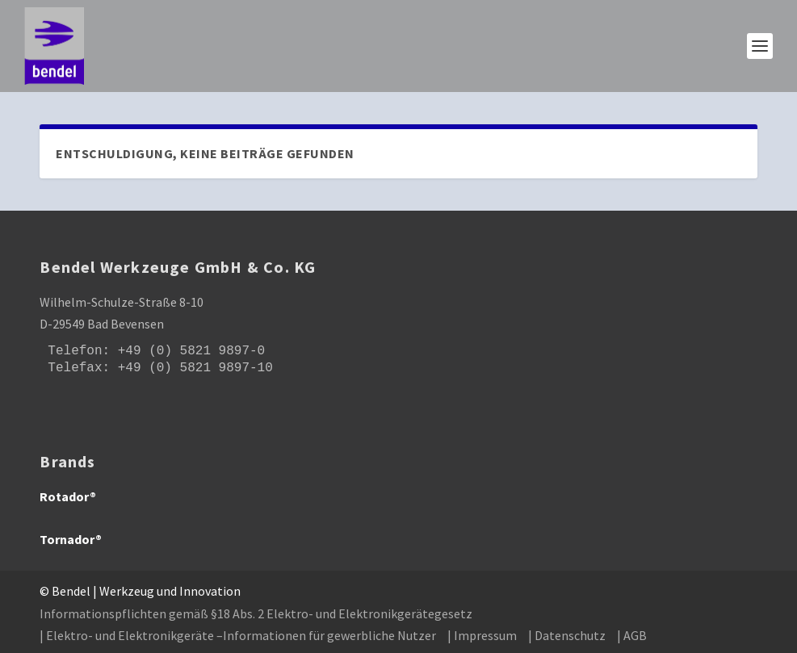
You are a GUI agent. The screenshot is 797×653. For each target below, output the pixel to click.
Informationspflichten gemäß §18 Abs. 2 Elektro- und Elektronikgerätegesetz (256, 613)
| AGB (632, 635)
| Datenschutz (567, 635)
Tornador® (71, 539)
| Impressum (482, 635)
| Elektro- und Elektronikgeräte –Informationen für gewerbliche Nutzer (238, 635)
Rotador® (68, 496)
